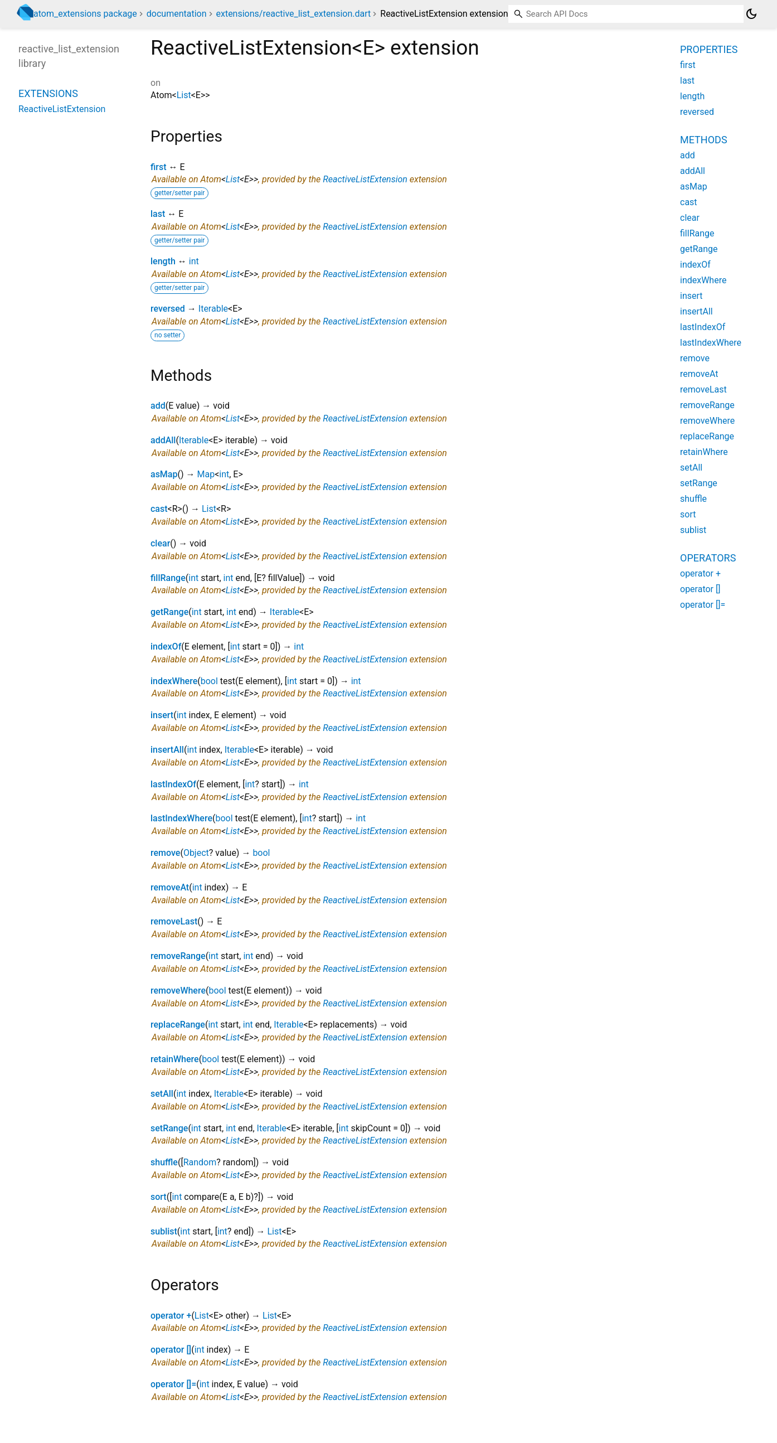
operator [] (170, 1349)
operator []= (173, 1384)
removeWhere (178, 990)
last (157, 214)
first (158, 167)
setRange (169, 1128)
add (158, 405)
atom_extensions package (85, 13)
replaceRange (177, 1024)
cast (159, 508)
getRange (169, 612)
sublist (163, 1231)
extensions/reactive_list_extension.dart (293, 13)
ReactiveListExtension (365, 179)
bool (209, 681)
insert (161, 715)
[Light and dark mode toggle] (751, 14)
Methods (703, 140)
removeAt (169, 887)
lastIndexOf (173, 784)
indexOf (165, 646)
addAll (163, 440)
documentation (177, 13)
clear (160, 543)
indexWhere (173, 681)
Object (196, 853)
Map (206, 474)
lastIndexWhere (181, 818)
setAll (161, 1093)
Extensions (48, 93)
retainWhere (174, 1059)
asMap (163, 474)
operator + (170, 1315)
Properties (708, 49)
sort (158, 1197)
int (194, 261)
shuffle (164, 1162)
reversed (167, 308)
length (163, 261)
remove (165, 853)
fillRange (168, 578)
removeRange (178, 956)
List (184, 95)
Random (200, 1162)
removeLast (173, 921)
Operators (708, 558)
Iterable (213, 308)
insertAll (167, 749)
